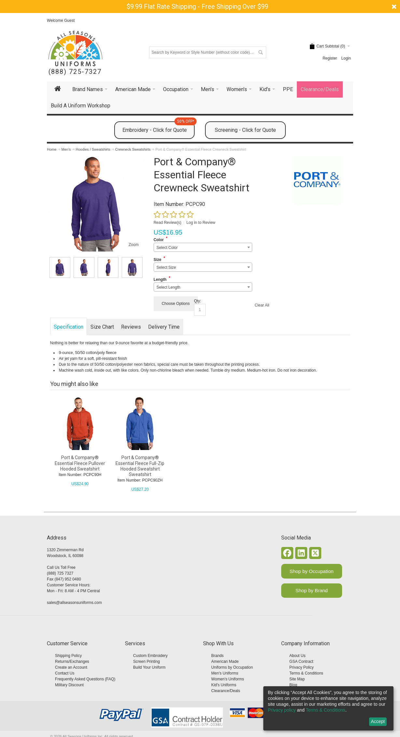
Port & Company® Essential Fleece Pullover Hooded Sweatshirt (80, 463)
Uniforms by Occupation (232, 667)
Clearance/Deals (225, 691)
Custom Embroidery (150, 655)
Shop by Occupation (312, 571)
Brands (217, 655)
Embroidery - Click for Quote (158, 127)
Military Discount (69, 685)
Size (157, 259)
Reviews (131, 327)
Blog (293, 685)
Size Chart (102, 327)
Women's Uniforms (227, 679)
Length (160, 279)
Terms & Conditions (306, 673)
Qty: (197, 301)
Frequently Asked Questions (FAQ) (85, 679)
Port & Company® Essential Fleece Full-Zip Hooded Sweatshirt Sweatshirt (140, 466)
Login (346, 58)
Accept (378, 721)
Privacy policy (282, 710)
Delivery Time (164, 327)
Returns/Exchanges (72, 661)
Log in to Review (200, 222)
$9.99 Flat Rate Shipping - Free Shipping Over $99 (197, 6)
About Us (297, 655)
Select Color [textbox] (167, 247)
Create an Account (71, 667)
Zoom (134, 244)
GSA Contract (301, 661)
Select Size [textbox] (166, 267)
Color (159, 240)
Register (330, 58)
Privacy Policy (301, 667)
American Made (225, 661)
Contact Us (64, 673)
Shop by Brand (312, 590)
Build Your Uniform (149, 667)
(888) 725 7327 (60, 573)
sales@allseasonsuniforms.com (74, 602)
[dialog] (328, 708)
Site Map (297, 679)
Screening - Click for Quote (245, 130)
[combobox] (203, 247)
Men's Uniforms (224, 673)
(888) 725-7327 (75, 71)
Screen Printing (146, 661)
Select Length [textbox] (168, 287)
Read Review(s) (167, 222)
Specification (68, 327)
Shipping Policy (68, 655)
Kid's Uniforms (223, 685)
